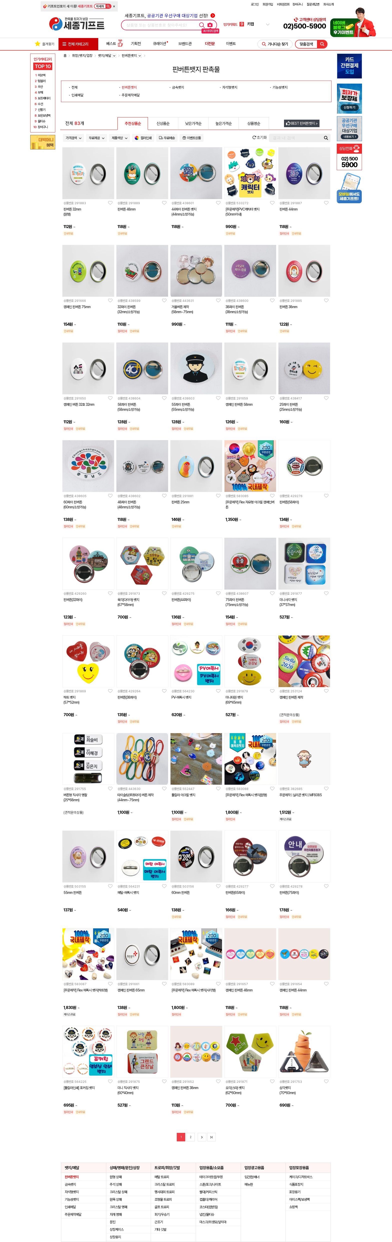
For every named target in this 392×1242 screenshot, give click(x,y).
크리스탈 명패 (118, 1207)
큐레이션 (159, 43)
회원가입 (268, 4)
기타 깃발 (160, 1229)
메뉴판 (248, 1184)
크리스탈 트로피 (164, 1184)
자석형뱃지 (229, 87)
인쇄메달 (78, 95)
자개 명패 (116, 1214)
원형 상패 (116, 1177)
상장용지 (115, 1237)
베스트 (114, 44)
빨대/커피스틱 (208, 1192)
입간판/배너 (251, 1177)
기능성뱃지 (280, 87)
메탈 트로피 (161, 1177)
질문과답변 (313, 4)
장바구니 (297, 4)
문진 (112, 1222)
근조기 (158, 1222)
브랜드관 (185, 43)
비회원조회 (283, 4)
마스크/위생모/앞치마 (213, 1222)
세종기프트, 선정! (170, 15)
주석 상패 (116, 1184)
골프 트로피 (161, 1207)
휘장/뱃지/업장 (82, 56)
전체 (75, 87)
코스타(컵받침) (209, 1207)
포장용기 (294, 1192)
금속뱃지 (178, 87)
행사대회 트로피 (164, 1192)
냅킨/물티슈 (207, 1214)
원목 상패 (116, 1199)
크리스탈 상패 (118, 1192)
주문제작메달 (131, 95)
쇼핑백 (293, 1207)
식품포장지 (296, 1184)
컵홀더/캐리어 (208, 1199)
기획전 (136, 43)
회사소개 (329, 4)
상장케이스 (117, 1229)
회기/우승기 (161, 1214)
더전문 (210, 43)
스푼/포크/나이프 (210, 1184)
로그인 (254, 4)
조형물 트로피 (163, 1199)
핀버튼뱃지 (129, 87)
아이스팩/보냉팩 (299, 1199)
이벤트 (231, 43)
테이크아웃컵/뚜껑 (211, 1177)
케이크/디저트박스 (300, 1177)
